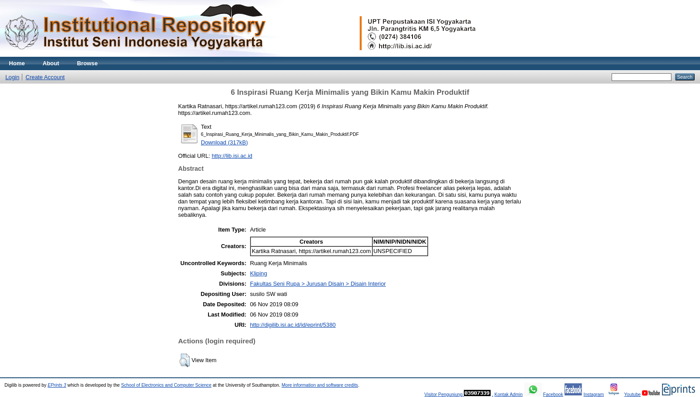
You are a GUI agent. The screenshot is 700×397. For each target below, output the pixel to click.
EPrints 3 (57, 385)
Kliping (258, 273)
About (51, 63)
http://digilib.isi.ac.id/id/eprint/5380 (293, 324)
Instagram (593, 394)
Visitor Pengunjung (444, 394)
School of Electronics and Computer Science (166, 385)
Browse (87, 63)
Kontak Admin (509, 394)
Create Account (45, 77)
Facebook (553, 394)
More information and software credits (320, 385)
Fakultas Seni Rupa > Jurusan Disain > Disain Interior (318, 283)
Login (12, 77)
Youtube (632, 394)
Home (17, 63)
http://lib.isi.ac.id (232, 155)
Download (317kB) (224, 142)
